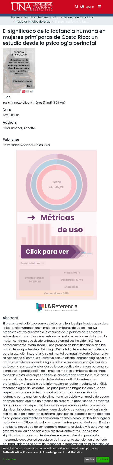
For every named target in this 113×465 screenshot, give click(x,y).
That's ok (102, 459)
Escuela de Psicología (78, 17)
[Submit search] (77, 7)
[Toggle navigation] (99, 6)
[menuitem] (82, 7)
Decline (89, 459)
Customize (9, 459)
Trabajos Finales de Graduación (33, 22)
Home (15, 17)
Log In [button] (90, 7)
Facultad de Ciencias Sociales (41, 17)
